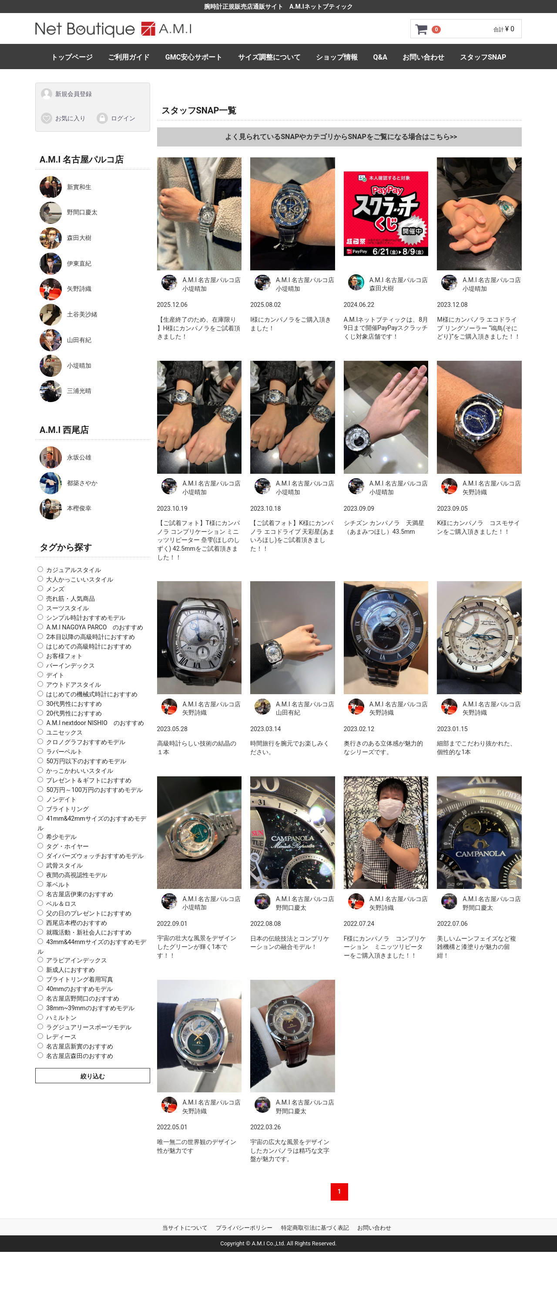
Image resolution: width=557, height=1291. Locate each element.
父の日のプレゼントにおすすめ (88, 913)
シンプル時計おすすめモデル (85, 617)
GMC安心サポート (193, 57)
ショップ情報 (337, 57)
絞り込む (93, 1075)
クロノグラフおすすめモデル (85, 742)
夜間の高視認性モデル (76, 875)
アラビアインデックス (76, 959)
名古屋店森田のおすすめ (79, 1055)
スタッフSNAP (483, 57)
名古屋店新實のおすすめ (79, 1045)
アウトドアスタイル (73, 684)
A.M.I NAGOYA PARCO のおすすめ (94, 627)
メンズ (55, 589)
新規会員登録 (66, 93)
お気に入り (63, 117)
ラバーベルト (64, 751)
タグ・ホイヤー (67, 846)
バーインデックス (70, 665)
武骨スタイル (64, 865)
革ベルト (58, 884)
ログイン (115, 117)
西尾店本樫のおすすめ (76, 922)
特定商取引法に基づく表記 (315, 1227)
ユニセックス (64, 732)
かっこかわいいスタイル (79, 770)
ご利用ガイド (129, 57)
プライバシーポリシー (244, 1227)
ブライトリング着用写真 (79, 978)
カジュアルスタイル (73, 569)
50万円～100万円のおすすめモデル (94, 789)
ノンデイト (61, 799)
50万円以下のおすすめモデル (86, 761)
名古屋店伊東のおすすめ (79, 894)
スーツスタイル (67, 608)
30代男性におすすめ (74, 703)
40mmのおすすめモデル (79, 988)
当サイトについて (185, 1227)
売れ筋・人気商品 (70, 598)
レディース (61, 1036)
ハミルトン (61, 1017)
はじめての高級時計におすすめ (88, 646)
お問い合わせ (423, 57)
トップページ (72, 57)
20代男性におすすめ (74, 713)
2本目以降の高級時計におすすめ (90, 636)
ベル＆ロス (61, 903)
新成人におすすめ (70, 969)
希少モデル (61, 836)
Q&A (380, 57)
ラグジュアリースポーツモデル (88, 1026)
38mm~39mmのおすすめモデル (90, 1007)
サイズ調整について (269, 57)
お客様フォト (64, 655)
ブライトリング (67, 808)
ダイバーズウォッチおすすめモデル (95, 855)
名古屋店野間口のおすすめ (82, 998)
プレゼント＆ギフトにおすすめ (88, 780)
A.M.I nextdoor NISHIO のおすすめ (95, 722)
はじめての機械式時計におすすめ (92, 694)
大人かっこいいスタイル (79, 579)
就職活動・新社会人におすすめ (88, 932)
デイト (55, 675)
